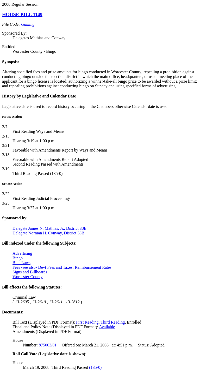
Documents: (12, 312)
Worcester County (27, 276)
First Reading (87, 322)
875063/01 (48, 345)
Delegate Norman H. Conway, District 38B (48, 233)
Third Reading (113, 322)
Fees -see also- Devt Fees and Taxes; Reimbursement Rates (61, 267)
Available (107, 327)
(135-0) (95, 367)
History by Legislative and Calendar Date (39, 96)
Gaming (28, 24)
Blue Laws (21, 262)
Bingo (17, 258)
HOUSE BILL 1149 (22, 14)
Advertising (22, 253)
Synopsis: (10, 62)
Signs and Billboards (29, 272)
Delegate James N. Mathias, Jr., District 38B (49, 228)
